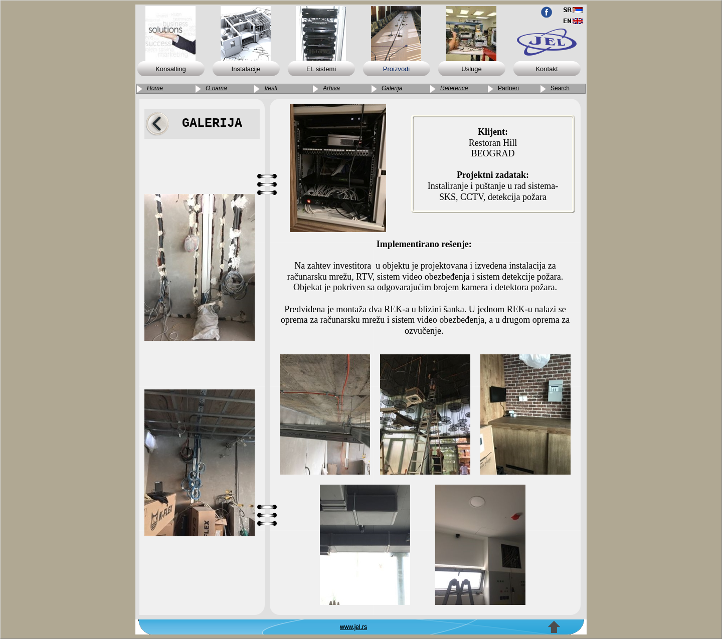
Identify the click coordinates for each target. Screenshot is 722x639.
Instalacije (246, 69)
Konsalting (170, 69)
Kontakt (546, 69)
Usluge (471, 69)
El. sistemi (321, 69)
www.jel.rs (353, 626)
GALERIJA (212, 123)
